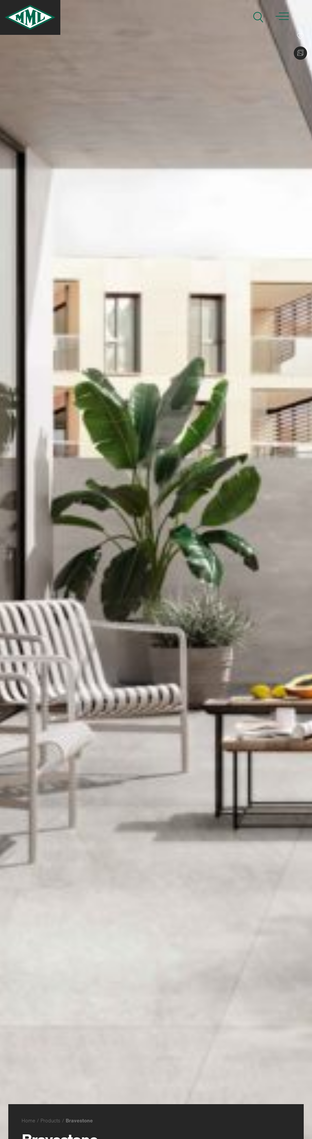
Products (50, 1120)
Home (28, 1120)
